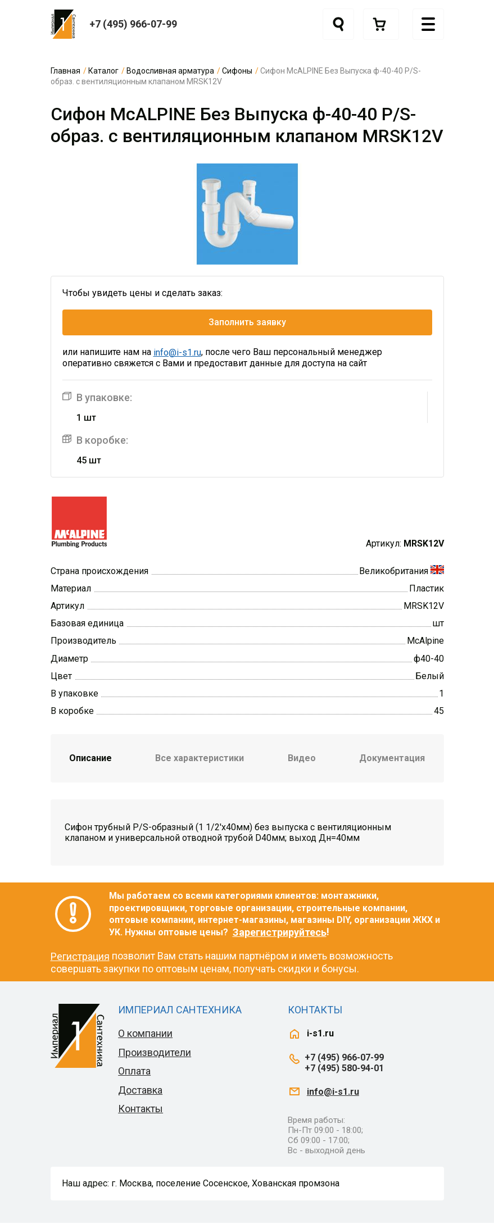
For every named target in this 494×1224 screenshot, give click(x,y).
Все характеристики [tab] (199, 759)
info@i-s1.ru (177, 354)
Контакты (140, 1110)
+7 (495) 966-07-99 (133, 24)
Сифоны (237, 70)
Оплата (134, 1073)
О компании (145, 1035)
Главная (65, 70)
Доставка (140, 1092)
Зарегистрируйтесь (280, 934)
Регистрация (80, 958)
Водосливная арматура (170, 70)
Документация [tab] (392, 759)
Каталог (103, 70)
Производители (154, 1053)
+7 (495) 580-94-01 (344, 1069)
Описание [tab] (90, 759)
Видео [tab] (302, 759)
